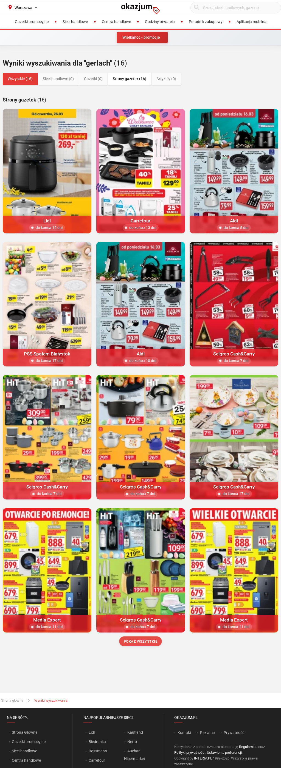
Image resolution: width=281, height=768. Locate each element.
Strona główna (12, 700)
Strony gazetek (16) (129, 79)
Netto (132, 741)
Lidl (92, 732)
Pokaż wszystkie (141, 641)
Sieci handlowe (24, 751)
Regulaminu (248, 747)
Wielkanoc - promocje (141, 37)
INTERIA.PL (203, 758)
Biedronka (97, 741)
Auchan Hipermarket (134, 755)
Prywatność (234, 732)
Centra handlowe (26, 760)
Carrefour (97, 760)
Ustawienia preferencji (224, 752)
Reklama (207, 732)
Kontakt (184, 732)
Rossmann (98, 751)
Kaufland (135, 732)
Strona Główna (24, 732)
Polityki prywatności (189, 752)
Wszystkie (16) (20, 79)
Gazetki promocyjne (29, 741)
